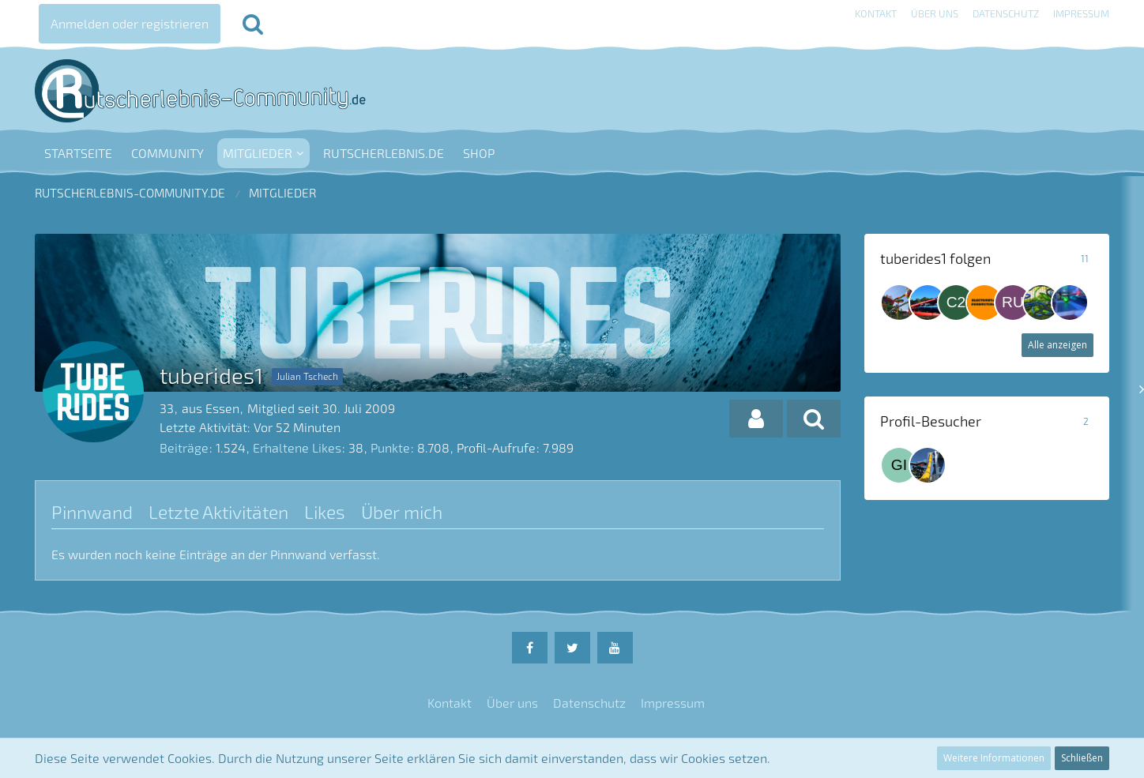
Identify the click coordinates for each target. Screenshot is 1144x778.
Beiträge (184, 447)
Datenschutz (1006, 13)
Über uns (934, 13)
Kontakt (876, 13)
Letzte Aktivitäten (218, 512)
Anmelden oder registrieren (130, 23)
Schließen (1082, 758)
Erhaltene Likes (297, 447)
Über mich (401, 512)
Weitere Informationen (993, 758)
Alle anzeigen (1057, 344)
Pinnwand (92, 512)
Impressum (1081, 13)
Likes (324, 512)
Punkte (390, 447)
